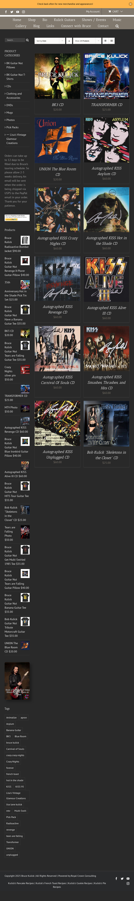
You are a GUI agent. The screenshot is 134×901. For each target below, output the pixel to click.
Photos (10, 120)
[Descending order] (69, 41)
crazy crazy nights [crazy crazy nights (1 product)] (15, 755)
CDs (8, 86)
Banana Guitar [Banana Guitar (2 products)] (13, 730)
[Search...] (15, 40)
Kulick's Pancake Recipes (21, 883)
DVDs (9, 105)
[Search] (27, 40)
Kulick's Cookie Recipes (80, 883)
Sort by (41, 41)
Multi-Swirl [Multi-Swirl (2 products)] (20, 810)
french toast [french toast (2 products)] (12, 773)
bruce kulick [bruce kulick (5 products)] (12, 742)
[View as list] (112, 41)
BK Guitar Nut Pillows (14, 65)
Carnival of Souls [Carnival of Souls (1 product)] (15, 748)
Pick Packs (12, 127)
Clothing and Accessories (14, 96)
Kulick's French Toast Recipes (51, 883)
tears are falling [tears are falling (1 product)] (14, 835)
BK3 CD (57, 104)
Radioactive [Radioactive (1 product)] (12, 823)
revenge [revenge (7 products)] (10, 829)
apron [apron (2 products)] (24, 717)
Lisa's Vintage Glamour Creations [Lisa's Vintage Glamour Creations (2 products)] (16, 795)
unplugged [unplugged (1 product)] (12, 854)
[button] (117, 26)
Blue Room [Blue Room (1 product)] (20, 736)
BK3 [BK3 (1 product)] (8, 736)
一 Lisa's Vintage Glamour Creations (16, 139)
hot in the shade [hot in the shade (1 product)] (14, 780)
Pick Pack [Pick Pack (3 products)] (11, 817)
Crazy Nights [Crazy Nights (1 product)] (12, 761)
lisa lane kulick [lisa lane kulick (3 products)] (14, 804)
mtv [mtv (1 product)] (8, 810)
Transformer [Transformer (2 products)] (12, 842)
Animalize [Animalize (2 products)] (11, 717)
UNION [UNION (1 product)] (10, 848)
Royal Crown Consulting (83, 875)
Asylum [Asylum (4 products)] (10, 723)
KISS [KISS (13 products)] (8, 786)
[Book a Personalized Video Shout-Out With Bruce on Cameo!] (17, 663)
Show (82, 41)
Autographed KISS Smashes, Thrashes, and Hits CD (106, 382)
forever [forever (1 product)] (10, 767)
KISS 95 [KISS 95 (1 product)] (20, 786)
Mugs (9, 112)
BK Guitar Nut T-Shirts (15, 77)
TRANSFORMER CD (106, 104)
